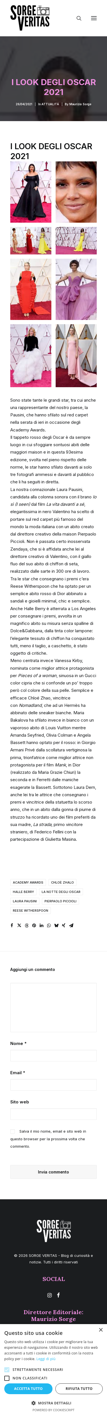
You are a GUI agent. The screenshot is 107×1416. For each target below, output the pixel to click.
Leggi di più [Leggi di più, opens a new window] (46, 1358)
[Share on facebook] (11, 925)
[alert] (53, 1370)
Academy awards (28, 882)
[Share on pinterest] (34, 925)
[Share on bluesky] (56, 925)
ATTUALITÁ (50, 104)
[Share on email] (71, 925)
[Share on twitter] (19, 925)
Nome (18, 1043)
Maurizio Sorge (80, 104)
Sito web (19, 1102)
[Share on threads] (26, 925)
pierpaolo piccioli (60, 901)
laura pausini (25, 901)
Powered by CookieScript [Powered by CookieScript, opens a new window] (53, 1410)
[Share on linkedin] (41, 925)
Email (17, 1072)
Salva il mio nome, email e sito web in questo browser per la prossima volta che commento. (48, 1139)
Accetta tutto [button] (28, 1388)
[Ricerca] (76, 18)
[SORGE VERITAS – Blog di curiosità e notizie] (29, 18)
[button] (94, 18)
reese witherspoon (30, 911)
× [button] (100, 1330)
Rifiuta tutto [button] (79, 1388)
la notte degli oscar (61, 892)
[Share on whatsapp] (48, 925)
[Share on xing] (63, 925)
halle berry (23, 892)
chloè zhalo (62, 882)
